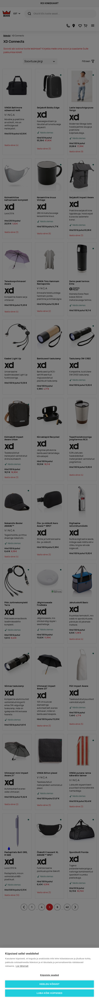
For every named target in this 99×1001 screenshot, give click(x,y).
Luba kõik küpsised (49, 993)
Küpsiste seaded (49, 975)
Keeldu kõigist (49, 984)
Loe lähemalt (22, 966)
